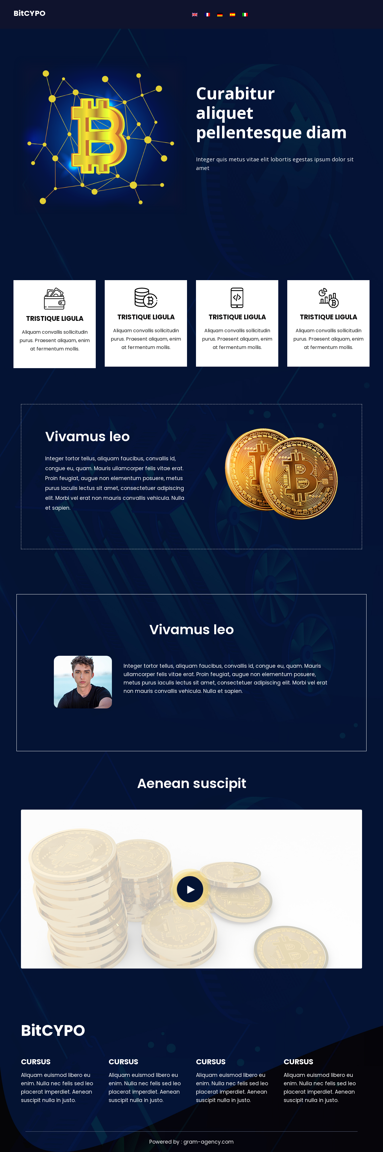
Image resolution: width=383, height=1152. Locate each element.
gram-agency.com (208, 1141)
